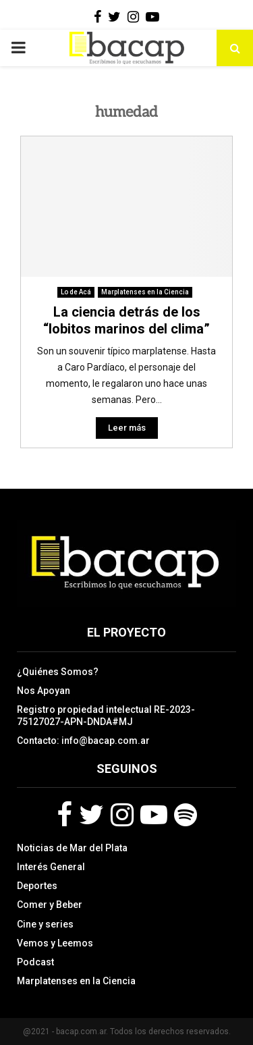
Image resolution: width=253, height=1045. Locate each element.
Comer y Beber (49, 904)
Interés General (51, 866)
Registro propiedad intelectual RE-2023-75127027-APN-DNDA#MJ (106, 715)
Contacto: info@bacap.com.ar (83, 740)
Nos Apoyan (43, 690)
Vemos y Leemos (55, 943)
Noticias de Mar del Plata (72, 847)
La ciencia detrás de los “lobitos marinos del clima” (126, 320)
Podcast (35, 962)
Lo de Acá (76, 292)
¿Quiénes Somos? (58, 671)
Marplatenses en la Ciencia (145, 292)
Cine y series (45, 924)
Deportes (37, 885)
